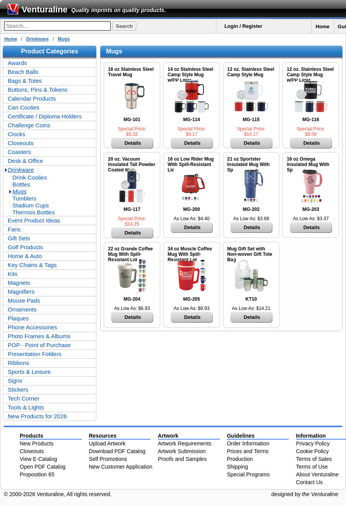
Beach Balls (23, 71)
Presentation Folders (34, 354)
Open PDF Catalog (42, 467)
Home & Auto (25, 256)
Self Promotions (108, 459)
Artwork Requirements (185, 443)
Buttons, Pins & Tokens (37, 89)
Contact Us (309, 482)
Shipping (237, 467)
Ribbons (18, 362)
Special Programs (248, 474)
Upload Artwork (107, 443)
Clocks (16, 134)
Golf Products (25, 247)
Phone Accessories (32, 327)
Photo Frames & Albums (39, 336)
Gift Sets (19, 238)
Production (240, 459)
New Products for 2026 (37, 416)
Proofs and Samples (182, 459)
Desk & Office (25, 160)
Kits (12, 273)
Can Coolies (23, 107)
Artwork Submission (182, 451)
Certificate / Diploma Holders (45, 116)
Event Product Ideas (34, 220)
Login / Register (243, 26)
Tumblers (24, 198)
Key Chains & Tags (32, 265)
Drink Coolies (29, 177)
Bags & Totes (25, 80)
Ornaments (22, 309)
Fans (14, 229)
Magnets (19, 282)
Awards (17, 63)
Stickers (18, 389)
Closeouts (21, 143)
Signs (15, 380)
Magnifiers (21, 291)
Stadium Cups (30, 205)
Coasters (19, 152)
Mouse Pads (24, 300)
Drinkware (37, 39)
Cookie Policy (312, 451)
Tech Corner (23, 398)
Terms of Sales (314, 459)
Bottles (21, 184)
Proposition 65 (37, 474)
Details (133, 143)
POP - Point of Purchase (39, 345)
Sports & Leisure (29, 371)
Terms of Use (312, 467)
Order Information (248, 443)
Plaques (18, 318)
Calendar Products (32, 98)
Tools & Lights (26, 407)
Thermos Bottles (33, 212)
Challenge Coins (29, 125)
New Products (36, 443)
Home (322, 26)
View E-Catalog (38, 459)
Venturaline (45, 9)
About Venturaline (317, 474)
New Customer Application (120, 467)
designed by (304, 494)
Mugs (64, 39)
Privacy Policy (313, 443)
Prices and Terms (248, 451)
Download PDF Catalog (117, 451)
